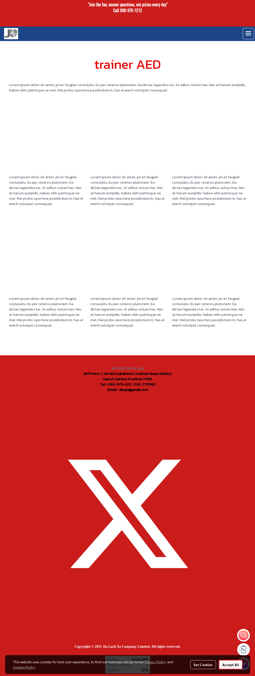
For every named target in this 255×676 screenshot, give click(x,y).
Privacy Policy (155, 661)
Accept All (230, 664)
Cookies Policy (24, 667)
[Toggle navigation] (248, 33)
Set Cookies (203, 664)
